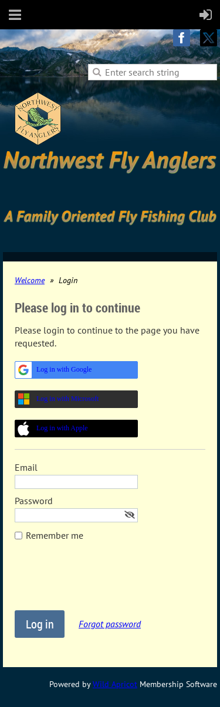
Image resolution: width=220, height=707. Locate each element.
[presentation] (104, 581)
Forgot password (110, 624)
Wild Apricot (115, 684)
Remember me (54, 535)
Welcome (30, 280)
